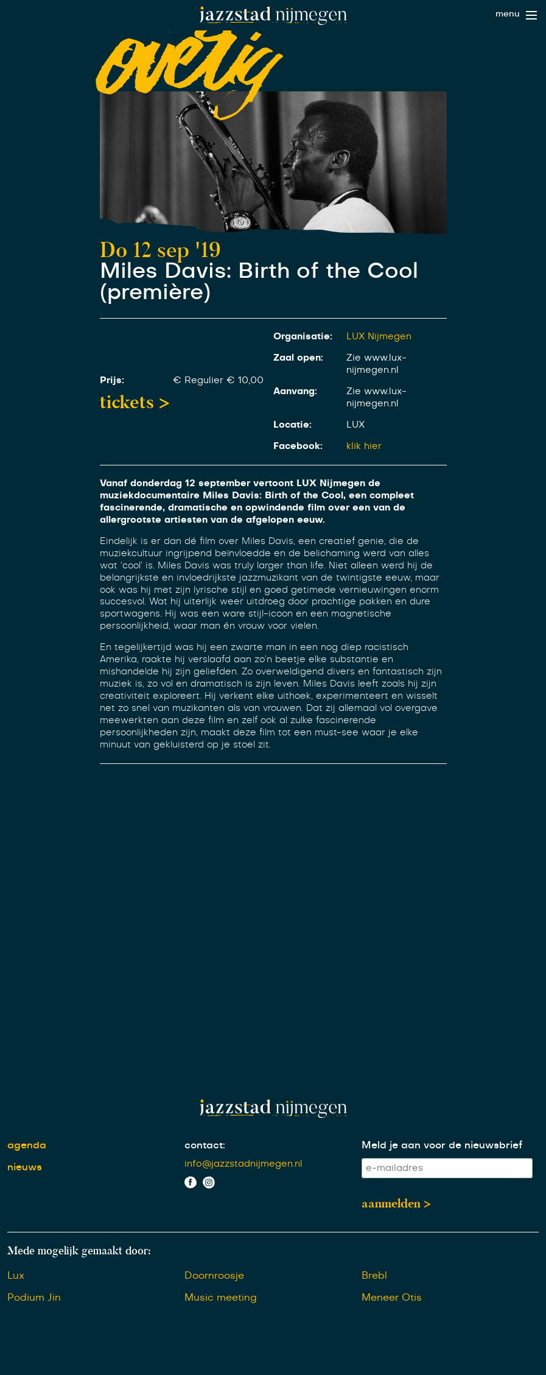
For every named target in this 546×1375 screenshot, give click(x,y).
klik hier (364, 446)
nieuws (24, 1167)
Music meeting (220, 1298)
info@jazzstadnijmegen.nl (243, 1163)
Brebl (374, 1276)
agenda (26, 1145)
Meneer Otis (392, 1298)
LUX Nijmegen (378, 336)
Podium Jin (34, 1298)
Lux (15, 1276)
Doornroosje (214, 1276)
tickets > (135, 402)
